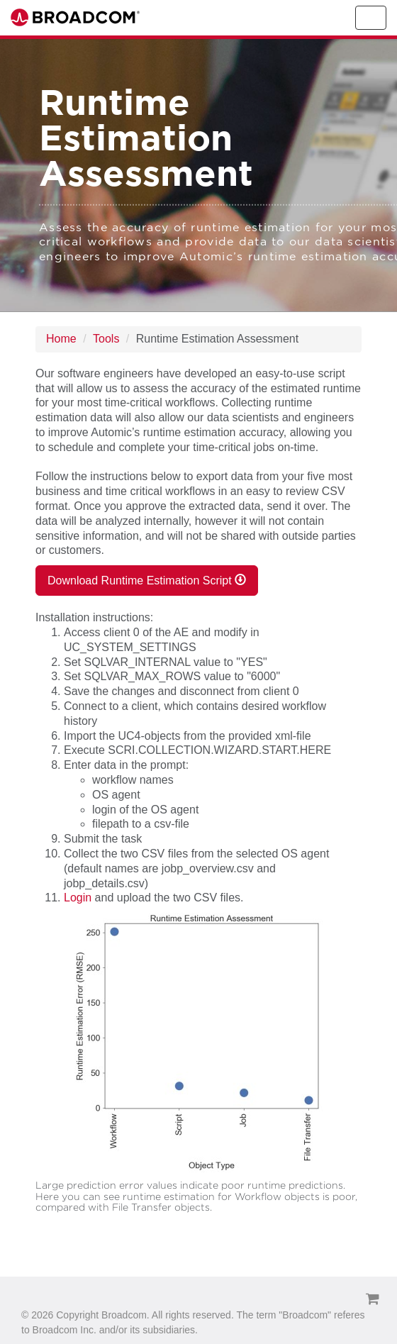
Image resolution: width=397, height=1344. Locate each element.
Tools (106, 339)
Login (77, 898)
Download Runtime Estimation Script (146, 580)
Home (61, 339)
